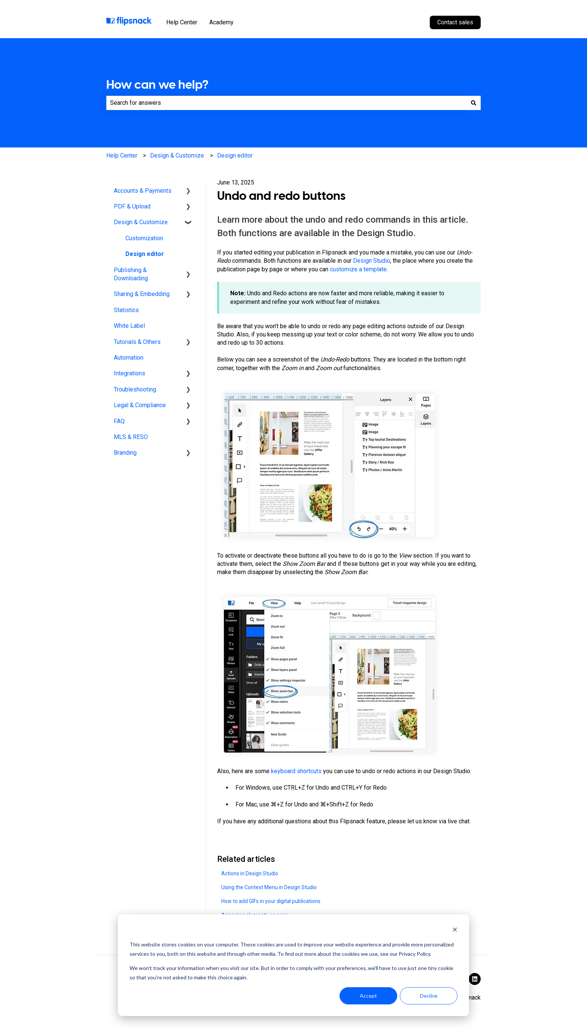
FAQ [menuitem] (119, 421)
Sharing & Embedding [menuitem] (142, 294)
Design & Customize (177, 155)
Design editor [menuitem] (144, 253)
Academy (221, 22)
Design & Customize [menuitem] (141, 222)
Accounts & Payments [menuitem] (142, 190)
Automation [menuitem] (128, 357)
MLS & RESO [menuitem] (131, 436)
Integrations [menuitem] (129, 373)
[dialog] (293, 965)
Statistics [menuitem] (126, 310)
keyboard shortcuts (296, 771)
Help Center (181, 22)
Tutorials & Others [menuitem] (137, 341)
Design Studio (371, 260)
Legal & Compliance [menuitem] (140, 405)
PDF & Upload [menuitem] (132, 206)
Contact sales (455, 22)
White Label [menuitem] (129, 325)
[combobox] (286, 103)
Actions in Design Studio (249, 873)
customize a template (358, 269)
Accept (368, 995)
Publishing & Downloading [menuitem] (131, 274)
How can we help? (157, 84)
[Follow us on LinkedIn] (475, 979)
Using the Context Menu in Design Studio (269, 887)
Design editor (235, 155)
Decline (429, 995)
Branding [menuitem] (125, 452)
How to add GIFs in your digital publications (270, 901)
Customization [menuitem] (144, 238)
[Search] (473, 103)
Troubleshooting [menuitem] (135, 389)
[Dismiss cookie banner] (454, 930)
